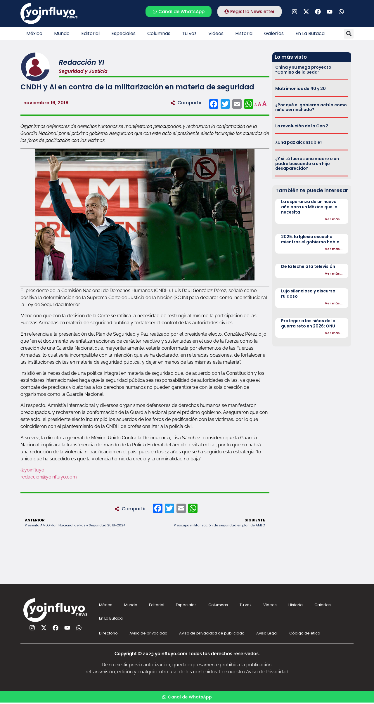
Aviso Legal (267, 633)
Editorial (90, 33)
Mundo (62, 33)
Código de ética (304, 633)
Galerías (274, 33)
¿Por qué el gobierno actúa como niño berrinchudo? (311, 107)
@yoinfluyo (32, 470)
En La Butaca (310, 33)
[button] (349, 34)
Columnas (158, 33)
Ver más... (333, 219)
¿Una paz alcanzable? (299, 142)
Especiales (123, 33)
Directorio (108, 633)
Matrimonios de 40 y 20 (300, 88)
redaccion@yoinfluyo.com (48, 477)
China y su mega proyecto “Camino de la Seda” (303, 69)
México (34, 33)
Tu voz (189, 33)
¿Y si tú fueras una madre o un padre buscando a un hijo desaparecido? (307, 163)
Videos (216, 33)
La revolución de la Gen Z (301, 126)
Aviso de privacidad (148, 633)
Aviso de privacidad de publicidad (212, 633)
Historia (243, 33)
